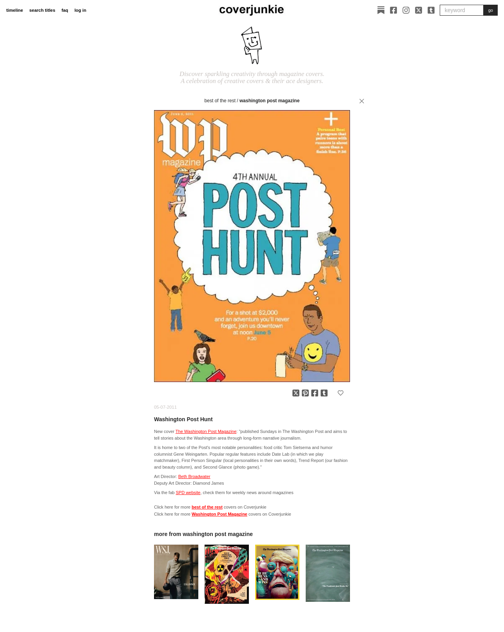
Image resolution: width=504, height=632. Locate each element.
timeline (14, 10)
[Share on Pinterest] (305, 393)
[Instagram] (406, 10)
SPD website (188, 492)
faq (65, 10)
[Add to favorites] (340, 393)
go (490, 10)
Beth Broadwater (194, 476)
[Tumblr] (431, 10)
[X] (418, 10)
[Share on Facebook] (315, 393)
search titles (42, 10)
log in (80, 10)
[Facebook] (393, 10)
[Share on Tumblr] (324, 393)
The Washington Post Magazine (206, 431)
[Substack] (381, 10)
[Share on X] (296, 393)
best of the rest (220, 100)
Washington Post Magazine (269, 100)
